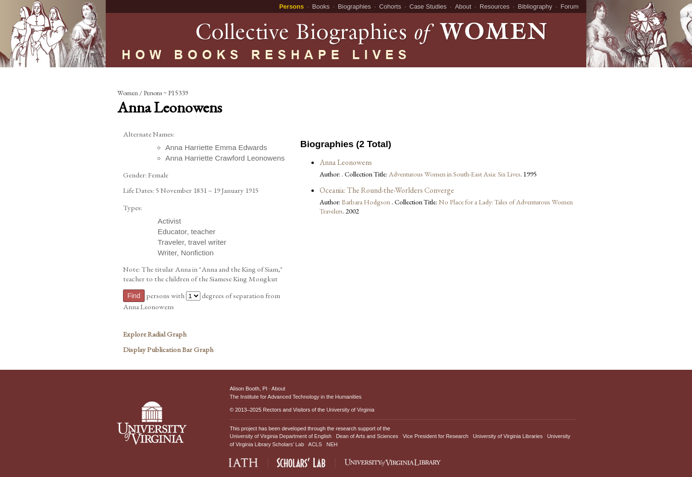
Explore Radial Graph (154, 334)
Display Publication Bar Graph (168, 349)
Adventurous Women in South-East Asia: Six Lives (454, 173)
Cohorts (390, 6)
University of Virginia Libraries (508, 436)
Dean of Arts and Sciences (367, 436)
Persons (291, 6)
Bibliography (535, 6)
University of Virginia (350, 410)
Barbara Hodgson (367, 201)
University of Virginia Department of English (281, 436)
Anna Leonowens (346, 162)
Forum (569, 6)
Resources (494, 6)
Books (321, 6)
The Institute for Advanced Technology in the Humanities (295, 397)
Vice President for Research (436, 436)
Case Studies (427, 6)
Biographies (354, 6)
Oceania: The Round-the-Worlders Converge (387, 190)
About (463, 6)
